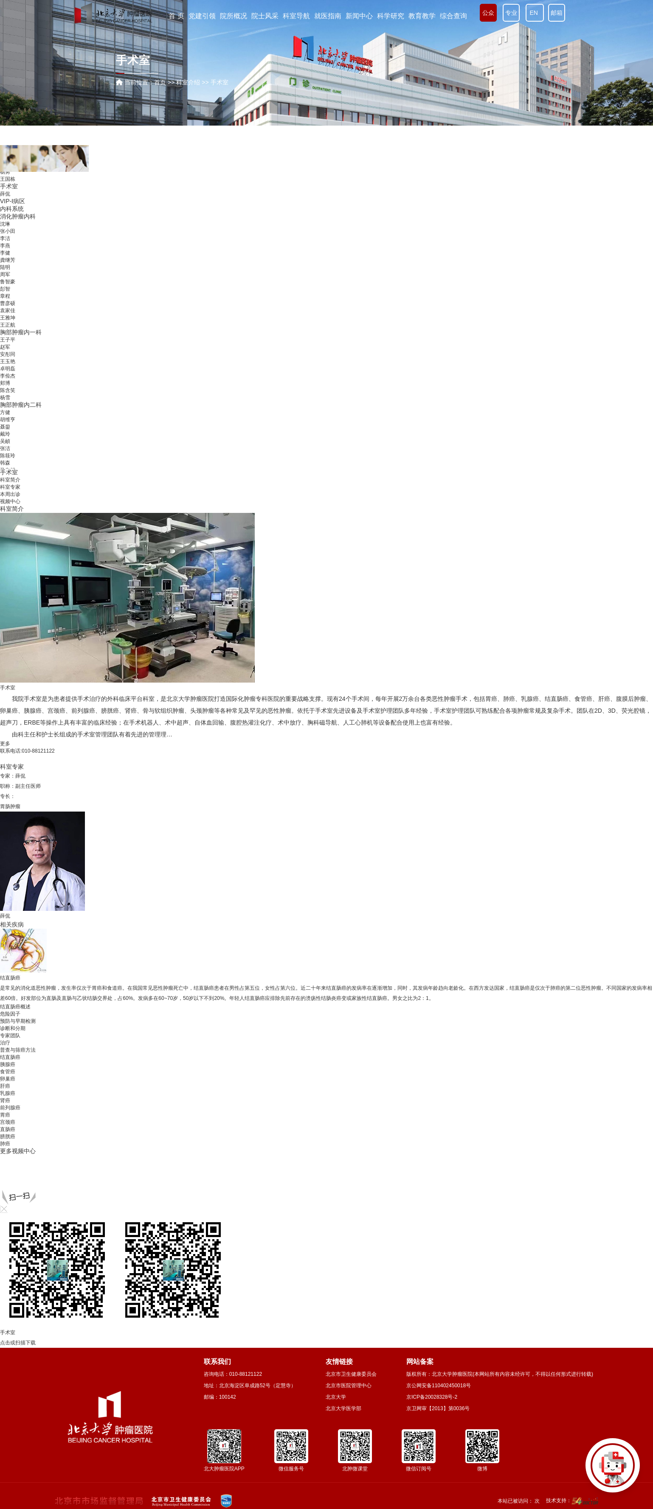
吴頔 (5, 441)
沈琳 (5, 224)
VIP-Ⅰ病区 (12, 201)
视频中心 (10, 501)
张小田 (7, 231)
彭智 (5, 289)
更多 (5, 744)
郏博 (5, 383)
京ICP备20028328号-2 (431, 1397)
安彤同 (7, 354)
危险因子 (10, 1014)
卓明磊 (7, 369)
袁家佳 (7, 311)
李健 (5, 253)
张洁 (5, 448)
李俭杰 (7, 376)
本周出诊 (10, 494)
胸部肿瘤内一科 (21, 332)
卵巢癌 (9, 710)
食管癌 (583, 698)
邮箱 (557, 12)
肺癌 (509, 698)
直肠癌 (7, 1129)
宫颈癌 (56, 710)
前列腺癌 (83, 710)
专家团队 (10, 1036)
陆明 (5, 267)
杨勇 (5, 172)
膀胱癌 (110, 710)
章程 (5, 296)
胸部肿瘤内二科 (21, 404)
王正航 (7, 325)
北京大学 (336, 1397)
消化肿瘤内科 (18, 216)
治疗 (5, 1043)
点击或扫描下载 (18, 1343)
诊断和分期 (12, 1028)
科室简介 (10, 480)
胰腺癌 (33, 710)
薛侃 (5, 194)
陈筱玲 (7, 456)
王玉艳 (7, 361)
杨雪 (5, 397)
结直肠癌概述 (15, 1007)
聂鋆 (5, 427)
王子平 (7, 340)
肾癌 (131, 710)
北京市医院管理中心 (349, 1386)
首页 (160, 82)
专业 (511, 12)
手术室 (9, 186)
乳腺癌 (530, 698)
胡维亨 (7, 420)
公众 (488, 12)
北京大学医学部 (343, 1408)
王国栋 (7, 179)
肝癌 (604, 698)
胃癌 (491, 698)
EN (534, 12)
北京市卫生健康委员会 (351, 1374)
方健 (5, 412)
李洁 (5, 238)
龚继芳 (7, 260)
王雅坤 (7, 318)
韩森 (5, 463)
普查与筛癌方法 (18, 1050)
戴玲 (5, 434)
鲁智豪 (7, 282)
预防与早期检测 (18, 1021)
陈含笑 (7, 390)
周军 (5, 274)
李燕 (5, 246)
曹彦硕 (7, 303)
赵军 (5, 347)
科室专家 (10, 487)
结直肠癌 (557, 698)
